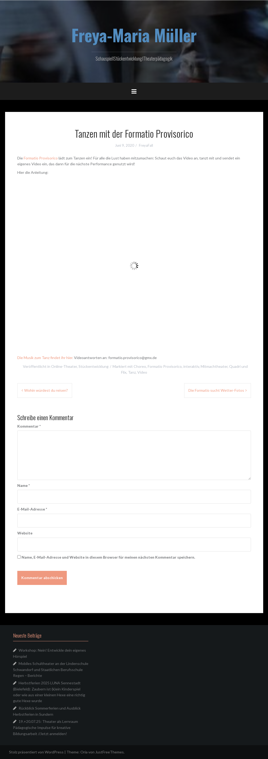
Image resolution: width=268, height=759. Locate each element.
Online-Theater (64, 366)
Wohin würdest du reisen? (46, 390)
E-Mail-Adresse (32, 509)
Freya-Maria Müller (134, 35)
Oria (84, 752)
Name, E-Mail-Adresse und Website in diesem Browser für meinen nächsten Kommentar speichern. (108, 557)
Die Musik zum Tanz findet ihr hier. (45, 357)
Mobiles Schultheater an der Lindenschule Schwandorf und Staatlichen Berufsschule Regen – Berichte (50, 669)
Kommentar (29, 426)
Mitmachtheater (214, 366)
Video (142, 372)
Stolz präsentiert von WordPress (36, 752)
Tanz (132, 372)
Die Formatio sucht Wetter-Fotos (216, 390)
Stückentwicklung (94, 366)
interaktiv (191, 366)
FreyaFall (146, 145)
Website (24, 533)
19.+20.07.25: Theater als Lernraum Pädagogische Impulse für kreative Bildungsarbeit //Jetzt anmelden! (45, 727)
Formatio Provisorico (41, 158)
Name (23, 485)
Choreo (140, 366)
